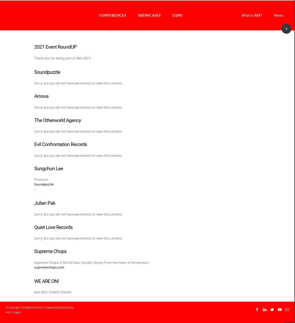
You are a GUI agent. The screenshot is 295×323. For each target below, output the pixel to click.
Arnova (41, 96)
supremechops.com (49, 267)
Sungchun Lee (48, 168)
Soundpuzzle (47, 72)
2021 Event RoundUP (55, 47)
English (17, 312)
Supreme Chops (50, 251)
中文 (8, 312)
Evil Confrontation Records (60, 144)
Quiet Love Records (53, 227)
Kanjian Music (66, 307)
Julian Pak (44, 203)
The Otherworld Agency (57, 120)
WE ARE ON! (46, 281)
